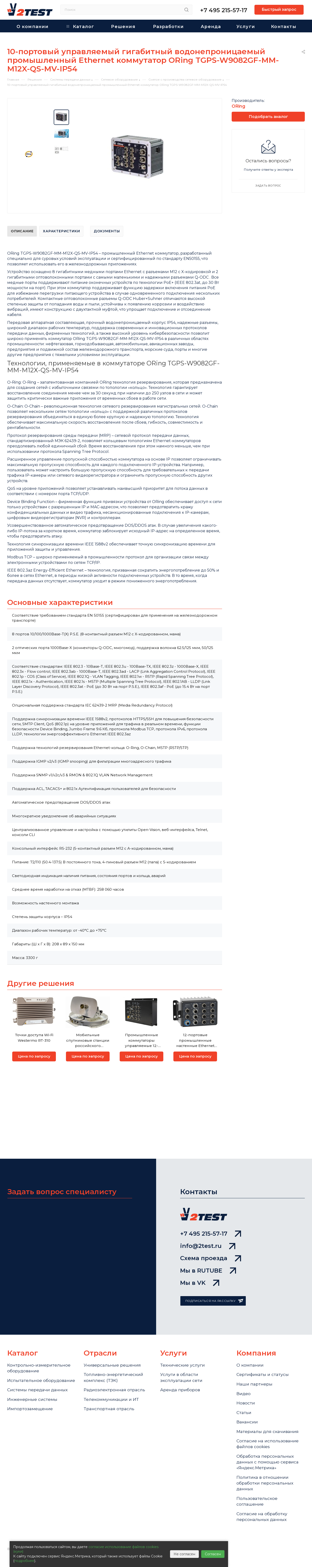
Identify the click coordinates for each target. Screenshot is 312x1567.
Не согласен (184, 1554)
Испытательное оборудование (24, 1377)
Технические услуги (182, 1358)
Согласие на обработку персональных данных (262, 1516)
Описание (22, 231)
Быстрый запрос (279, 9)
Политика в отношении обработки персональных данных (265, 1481)
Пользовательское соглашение (257, 1500)
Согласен (213, 1554)
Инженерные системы (32, 1400)
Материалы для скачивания (268, 1427)
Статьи (244, 1407)
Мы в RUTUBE (208, 1263)
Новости (245, 1398)
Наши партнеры (254, 1378)
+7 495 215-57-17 (223, 10)
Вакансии (247, 1417)
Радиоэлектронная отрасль (115, 1384)
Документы (107, 231)
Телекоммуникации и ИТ (111, 1394)
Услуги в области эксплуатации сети (181, 1371)
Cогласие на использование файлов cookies (268, 1440)
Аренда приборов (180, 1384)
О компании (250, 1358)
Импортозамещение (30, 1410)
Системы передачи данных (38, 1390)
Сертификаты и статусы (263, 1368)
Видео (243, 1388)
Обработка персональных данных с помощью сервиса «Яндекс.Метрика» (268, 1459)
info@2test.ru (207, 1237)
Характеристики (61, 231)
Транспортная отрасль (109, 1404)
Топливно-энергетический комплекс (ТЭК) (114, 1371)
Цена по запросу (34, 1056)
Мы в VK (199, 1275)
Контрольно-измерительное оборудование (39, 1361)
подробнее (24, 1561)
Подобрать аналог (268, 116)
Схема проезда (210, 1250)
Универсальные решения (112, 1358)
